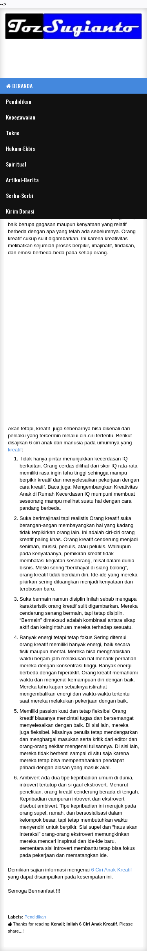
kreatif (15, 450)
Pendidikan (35, 917)
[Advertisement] (73, 60)
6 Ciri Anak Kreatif (111, 870)
